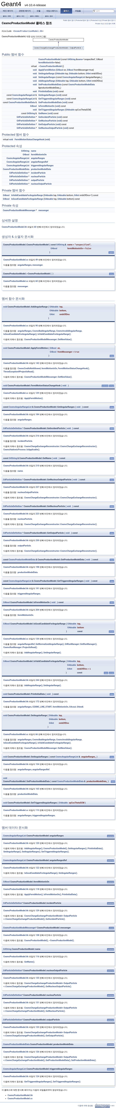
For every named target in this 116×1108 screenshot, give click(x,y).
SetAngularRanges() (31, 851)
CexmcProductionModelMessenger (19, 210)
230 (37, 540)
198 (37, 567)
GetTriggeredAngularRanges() (38, 1081)
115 (37, 810)
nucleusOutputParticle (41, 184)
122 (37, 868)
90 (36, 325)
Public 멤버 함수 (69, 20)
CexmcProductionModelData (81, 84)
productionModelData (41, 169)
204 (37, 610)
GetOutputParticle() (55, 1035)
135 (37, 978)
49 (36, 260)
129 (37, 393)
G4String (71, 59)
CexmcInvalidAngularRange (69, 331)
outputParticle (37, 180)
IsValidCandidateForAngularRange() (54, 334)
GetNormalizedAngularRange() (50, 644)
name (79, 59)
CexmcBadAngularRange (43, 331)
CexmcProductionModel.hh (28, 31)
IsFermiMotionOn (46, 106)
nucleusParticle (38, 176)
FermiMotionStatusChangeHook (29, 139)
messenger (43, 210)
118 (37, 889)
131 (37, 1002)
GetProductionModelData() (58, 1060)
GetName (42, 113)
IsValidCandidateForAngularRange (27, 195)
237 (37, 487)
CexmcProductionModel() (55, 848)
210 (37, 465)
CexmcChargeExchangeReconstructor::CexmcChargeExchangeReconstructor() (60, 446)
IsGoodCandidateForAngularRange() (20, 334)
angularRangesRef (39, 162)
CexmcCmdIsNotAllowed (29, 368)
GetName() (29, 962)
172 (37, 701)
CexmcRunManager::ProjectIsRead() (20, 647)
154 (37, 764)
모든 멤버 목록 (110, 24)
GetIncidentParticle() (55, 919)
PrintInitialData (45, 91)
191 (37, 588)
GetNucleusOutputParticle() (58, 986)
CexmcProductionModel (49, 59)
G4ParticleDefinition (26, 117)
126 (37, 1052)
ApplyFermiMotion (46, 70)
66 (36, 734)
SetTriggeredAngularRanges (51, 110)
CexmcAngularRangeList (73, 77)
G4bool (60, 70)
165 (37, 789)
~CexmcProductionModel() (61, 940)
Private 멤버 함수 (109, 20)
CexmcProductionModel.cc (15, 260)
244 (37, 680)
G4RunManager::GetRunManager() (81, 644)
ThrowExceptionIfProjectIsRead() (18, 371)
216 (37, 436)
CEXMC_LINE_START (42, 707)
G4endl (80, 707)
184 (37, 414)
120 (37, 843)
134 (37, 639)
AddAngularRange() (33, 652)
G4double (60, 73)
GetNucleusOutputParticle (50, 128)
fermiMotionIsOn (46, 62)
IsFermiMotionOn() (52, 894)
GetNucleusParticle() (55, 1011)
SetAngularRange (46, 73)
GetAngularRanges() (77, 848)
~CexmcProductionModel (50, 66)
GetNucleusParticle (47, 121)
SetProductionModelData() (83, 1060)
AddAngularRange (46, 81)
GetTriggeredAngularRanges (51, 99)
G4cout (72, 707)
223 (37, 514)
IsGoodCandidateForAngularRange (27, 199)
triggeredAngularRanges (42, 165)
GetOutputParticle (46, 124)
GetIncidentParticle (47, 117)
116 (37, 956)
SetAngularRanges (46, 77)
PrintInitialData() (95, 848)
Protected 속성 (96, 20)
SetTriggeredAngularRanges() (55, 851)
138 (37, 935)
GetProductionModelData (50, 102)
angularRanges (38, 158)
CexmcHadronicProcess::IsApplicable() (21, 449)
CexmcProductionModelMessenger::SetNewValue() (48, 339)
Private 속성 (99, 24)
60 (35, 227)
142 (37, 363)
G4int (88, 73)
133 (37, 1027)
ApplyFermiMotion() (33, 398)
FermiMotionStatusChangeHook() (73, 368)
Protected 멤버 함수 (83, 20)
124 (37, 1076)
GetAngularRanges (47, 95)
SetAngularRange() (52, 652)
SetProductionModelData (49, 84)
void (35, 70)
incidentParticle (38, 173)
